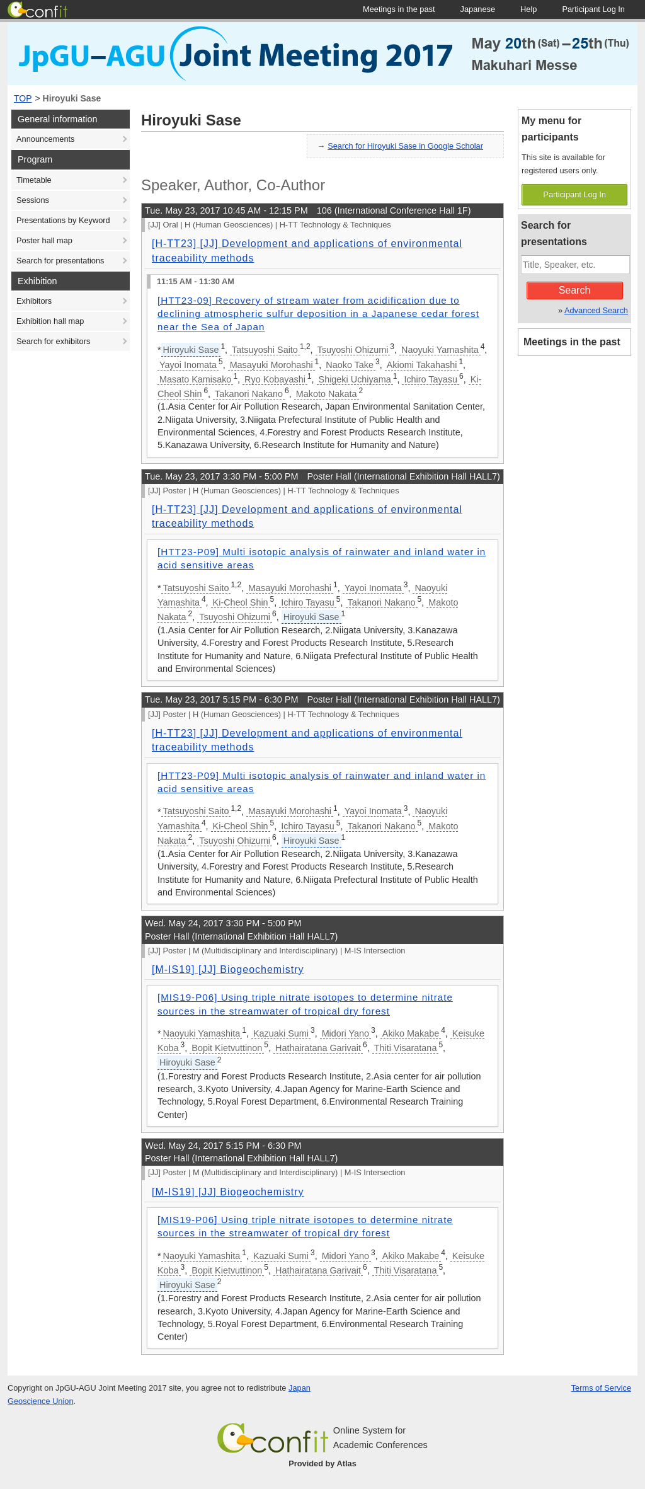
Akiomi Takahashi (422, 365)
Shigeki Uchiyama (355, 379)
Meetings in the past (571, 341)
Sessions (32, 200)
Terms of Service (601, 1388)
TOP (23, 98)
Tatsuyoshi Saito (265, 350)
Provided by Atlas (322, 1463)
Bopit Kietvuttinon (226, 1048)
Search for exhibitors (53, 341)
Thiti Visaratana (405, 1048)
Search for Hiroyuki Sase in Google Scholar (405, 146)
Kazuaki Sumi (281, 1033)
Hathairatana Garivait (318, 1048)
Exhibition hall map (50, 321)
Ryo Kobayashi (274, 379)
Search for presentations (60, 260)
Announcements (45, 139)
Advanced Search (596, 310)
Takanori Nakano (249, 394)
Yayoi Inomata (188, 365)
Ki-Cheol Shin (240, 602)
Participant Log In (574, 194)
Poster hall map (44, 240)
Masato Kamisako (195, 379)
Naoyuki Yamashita (440, 350)
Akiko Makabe (410, 1033)
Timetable (34, 180)
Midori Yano (345, 1033)
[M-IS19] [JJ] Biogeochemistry (228, 969)
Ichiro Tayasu (430, 379)
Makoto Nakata (326, 394)
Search (575, 290)
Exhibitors (34, 301)
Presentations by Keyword (63, 220)
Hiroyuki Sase (72, 98)
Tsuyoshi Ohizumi (353, 350)
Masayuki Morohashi (271, 365)
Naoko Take (350, 365)
